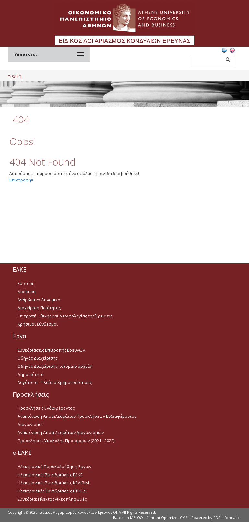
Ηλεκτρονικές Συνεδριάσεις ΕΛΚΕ (50, 475)
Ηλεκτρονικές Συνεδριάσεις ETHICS (52, 491)
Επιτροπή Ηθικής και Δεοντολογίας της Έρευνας (65, 316)
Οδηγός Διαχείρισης (37, 358)
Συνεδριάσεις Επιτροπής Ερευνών (51, 350)
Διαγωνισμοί (30, 424)
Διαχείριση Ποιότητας (39, 308)
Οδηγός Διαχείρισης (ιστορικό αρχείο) (55, 366)
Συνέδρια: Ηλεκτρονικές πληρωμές (52, 499)
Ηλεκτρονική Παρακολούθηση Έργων (54, 466)
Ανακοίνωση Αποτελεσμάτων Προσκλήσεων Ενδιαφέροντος (77, 416)
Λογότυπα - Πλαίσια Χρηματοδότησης (55, 382)
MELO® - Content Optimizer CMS (158, 517)
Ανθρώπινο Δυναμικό (39, 300)
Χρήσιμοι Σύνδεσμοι (38, 324)
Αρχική (14, 76)
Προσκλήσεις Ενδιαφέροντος (46, 408)
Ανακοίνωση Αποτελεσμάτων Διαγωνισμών (61, 432)
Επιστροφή (21, 180)
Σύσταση (26, 283)
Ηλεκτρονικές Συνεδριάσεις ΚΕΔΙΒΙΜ (53, 483)
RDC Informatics (227, 517)
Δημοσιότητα (31, 374)
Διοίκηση (27, 291)
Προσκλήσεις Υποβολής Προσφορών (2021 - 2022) (66, 440)
